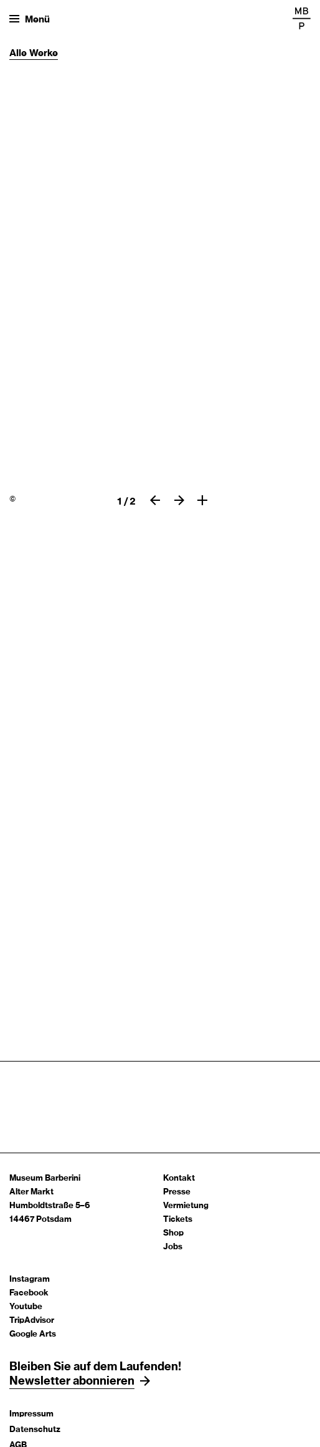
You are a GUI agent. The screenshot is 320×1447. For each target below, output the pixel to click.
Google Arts (32, 1334)
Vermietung (186, 1206)
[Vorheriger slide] (154, 500)
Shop (173, 1233)
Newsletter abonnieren (71, 1381)
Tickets (177, 1220)
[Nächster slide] (179, 500)
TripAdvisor (31, 1321)
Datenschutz (34, 1430)
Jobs (172, 1247)
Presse (177, 1192)
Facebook (29, 1293)
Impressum (31, 1414)
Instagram (29, 1279)
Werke (43, 53)
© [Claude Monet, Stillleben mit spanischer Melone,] (12, 499)
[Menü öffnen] (29, 18)
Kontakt (179, 1178)
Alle (19, 53)
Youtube (25, 1307)
